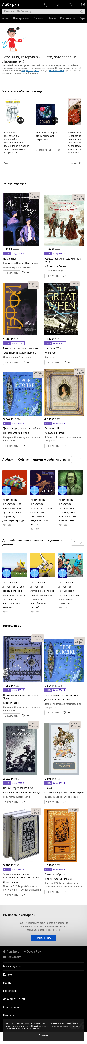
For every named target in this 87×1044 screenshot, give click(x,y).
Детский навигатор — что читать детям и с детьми (33, 542)
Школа (52, 18)
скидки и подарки (30, 70)
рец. (33, 194)
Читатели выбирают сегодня (23, 91)
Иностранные (21, 18)
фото (34, 196)
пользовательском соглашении (57, 1026)
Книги (5, 18)
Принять (43, 1035)
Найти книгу (43, 938)
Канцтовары (67, 18)
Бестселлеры (12, 626)
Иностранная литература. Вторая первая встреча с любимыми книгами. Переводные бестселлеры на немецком (14, 595)
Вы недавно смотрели (19, 915)
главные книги (56, 70)
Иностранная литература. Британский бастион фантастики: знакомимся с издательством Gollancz (42, 512)
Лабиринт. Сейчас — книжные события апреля (36, 459)
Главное (38, 18)
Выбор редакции (14, 183)
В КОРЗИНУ (11, 272)
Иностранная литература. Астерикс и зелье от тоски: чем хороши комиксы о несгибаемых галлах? (42, 595)
